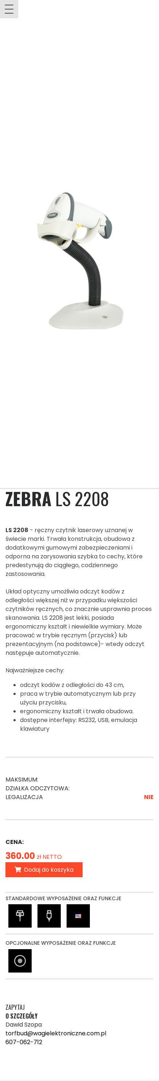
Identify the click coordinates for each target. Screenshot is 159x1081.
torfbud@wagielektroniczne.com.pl (55, 1033)
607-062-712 (23, 1042)
